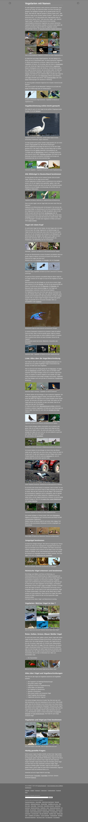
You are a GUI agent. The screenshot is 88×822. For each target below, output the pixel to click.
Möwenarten (44, 75)
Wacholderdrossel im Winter (47, 406)
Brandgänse (56, 515)
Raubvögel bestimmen (30, 802)
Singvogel (27, 217)
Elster (44, 288)
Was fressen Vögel (41, 817)
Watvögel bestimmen (35, 808)
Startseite (27, 790)
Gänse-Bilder (38, 802)
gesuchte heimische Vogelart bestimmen (51, 29)
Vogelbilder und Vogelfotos (34, 815)
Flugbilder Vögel (52, 813)
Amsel (26, 88)
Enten (26, 79)
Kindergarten (59, 64)
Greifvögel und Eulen (45, 154)
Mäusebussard (40, 152)
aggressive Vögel (36, 396)
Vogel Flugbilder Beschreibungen (37, 695)
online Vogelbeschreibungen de (50, 361)
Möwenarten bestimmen (42, 809)
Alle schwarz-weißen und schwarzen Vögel (39, 693)
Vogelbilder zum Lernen (53, 804)
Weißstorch (49, 456)
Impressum (37, 790)
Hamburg (33, 777)
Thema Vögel (40, 806)
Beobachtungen (51, 809)
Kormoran (38, 260)
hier (49, 772)
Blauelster (53, 286)
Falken (49, 585)
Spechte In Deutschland (34, 691)
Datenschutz (44, 790)
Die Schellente (56, 817)
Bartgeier (38, 111)
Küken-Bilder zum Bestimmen (36, 687)
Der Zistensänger (54, 811)
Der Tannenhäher (32, 658)
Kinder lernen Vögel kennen (48, 802)
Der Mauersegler (35, 813)
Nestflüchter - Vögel (44, 808)
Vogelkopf (38, 301)
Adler (29, 77)
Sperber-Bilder (44, 804)
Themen (27, 74)
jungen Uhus (45, 499)
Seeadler (46, 260)
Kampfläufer (40, 436)
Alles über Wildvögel (43, 813)
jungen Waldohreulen (55, 499)
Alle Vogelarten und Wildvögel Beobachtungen (40, 681)
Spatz (60, 368)
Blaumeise (53, 368)
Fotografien (37, 775)
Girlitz (41, 645)
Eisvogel (41, 284)
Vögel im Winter (32, 220)
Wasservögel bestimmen (55, 808)
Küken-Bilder (33, 806)
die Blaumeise (49, 213)
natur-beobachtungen (38, 713)
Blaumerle (45, 286)
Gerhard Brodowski (42, 785)
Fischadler (56, 260)
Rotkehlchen (33, 370)
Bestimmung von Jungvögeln (44, 555)
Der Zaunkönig (33, 809)
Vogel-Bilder (44, 775)
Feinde (38, 710)
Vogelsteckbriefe (51, 790)
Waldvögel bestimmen (35, 804)
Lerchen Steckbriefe (45, 815)
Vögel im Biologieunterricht (36, 811)
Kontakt (32, 790)
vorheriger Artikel (10, 3)
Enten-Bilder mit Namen (49, 806)
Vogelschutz (56, 66)
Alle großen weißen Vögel (35, 683)
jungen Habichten (32, 501)
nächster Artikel (78, 3)
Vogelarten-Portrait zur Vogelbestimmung (39, 685)
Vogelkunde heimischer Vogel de (36, 697)
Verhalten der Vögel (54, 410)
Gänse (56, 521)
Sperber (38, 150)
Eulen (43, 585)
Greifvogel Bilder (51, 77)
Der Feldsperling (49, 817)
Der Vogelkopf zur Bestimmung (36, 689)
